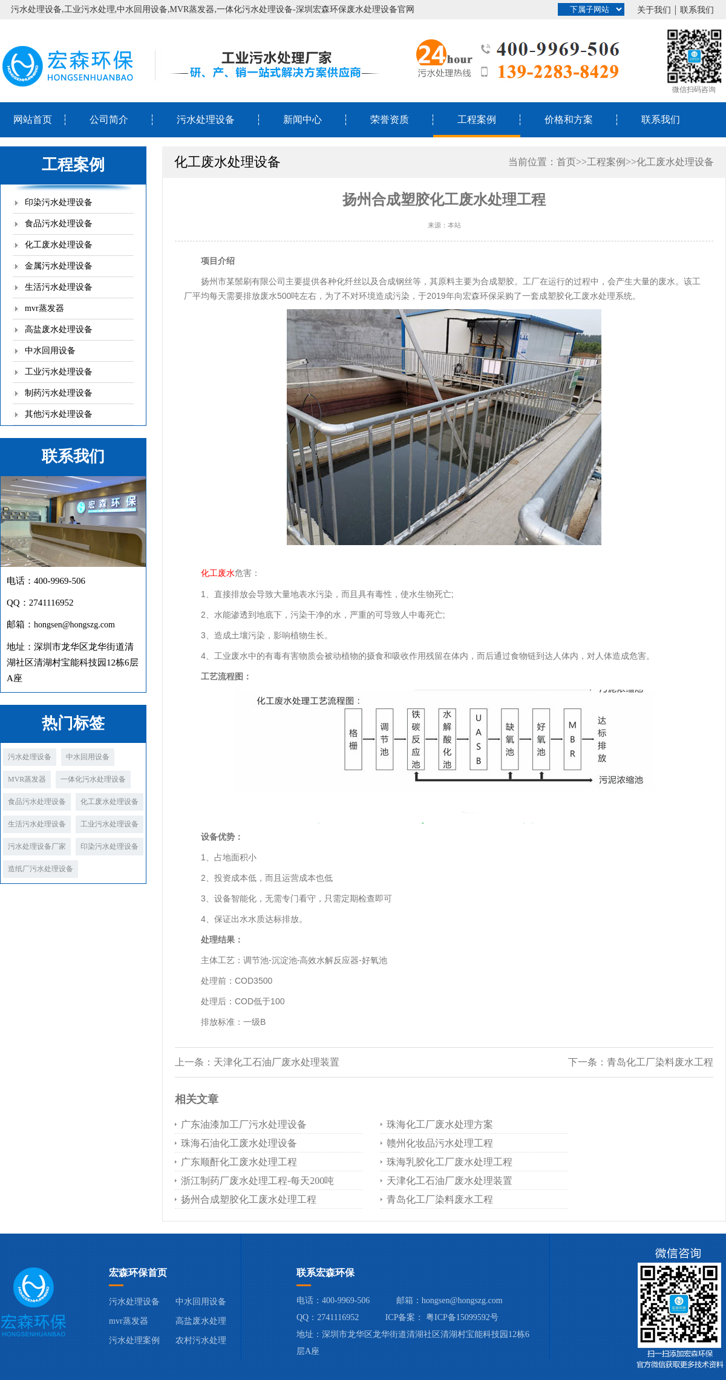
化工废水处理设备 (59, 244)
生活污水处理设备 (59, 287)
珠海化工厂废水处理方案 (440, 1124)
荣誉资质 (389, 119)
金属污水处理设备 (59, 265)
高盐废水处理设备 (59, 329)
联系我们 (697, 10)
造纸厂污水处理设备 (40, 869)
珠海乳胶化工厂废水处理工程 (449, 1162)
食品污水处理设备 (59, 223)
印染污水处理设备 (59, 202)
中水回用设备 (50, 350)
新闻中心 (302, 119)
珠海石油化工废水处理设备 (239, 1143)
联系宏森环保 (325, 1272)
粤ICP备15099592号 (462, 1317)
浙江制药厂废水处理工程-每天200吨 (257, 1181)
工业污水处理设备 (59, 371)
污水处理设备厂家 (37, 846)
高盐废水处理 (200, 1321)
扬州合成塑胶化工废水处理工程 (248, 1199)
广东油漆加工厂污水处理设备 (244, 1124)
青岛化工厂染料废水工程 (660, 1062)
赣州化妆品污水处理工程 (440, 1143)
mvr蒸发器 (44, 308)
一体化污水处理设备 (93, 779)
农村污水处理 (200, 1340)
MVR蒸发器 (27, 779)
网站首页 (32, 119)
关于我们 (654, 10)
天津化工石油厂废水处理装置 (276, 1062)
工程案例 (476, 119)
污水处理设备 (206, 119)
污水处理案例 (134, 1340)
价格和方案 (568, 119)
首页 (566, 162)
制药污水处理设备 (59, 392)
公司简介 (109, 119)
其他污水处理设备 (59, 414)
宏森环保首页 (138, 1272)
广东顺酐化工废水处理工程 (239, 1162)
